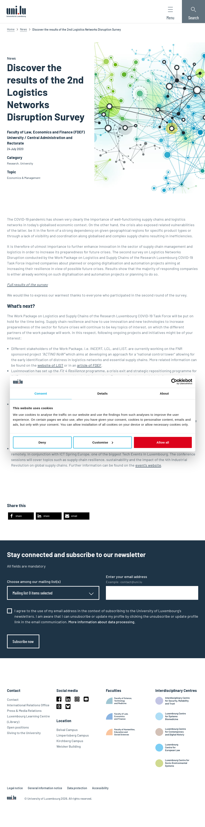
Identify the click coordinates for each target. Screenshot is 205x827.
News (23, 29)
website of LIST (50, 365)
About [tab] (164, 393)
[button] (21, 516)
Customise (102, 442)
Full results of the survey (27, 284)
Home (11, 29)
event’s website (148, 465)
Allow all (163, 442)
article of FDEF (89, 365)
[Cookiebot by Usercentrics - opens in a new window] (174, 382)
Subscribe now (23, 641)
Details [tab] (102, 393)
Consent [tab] (40, 393)
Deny (42, 442)
